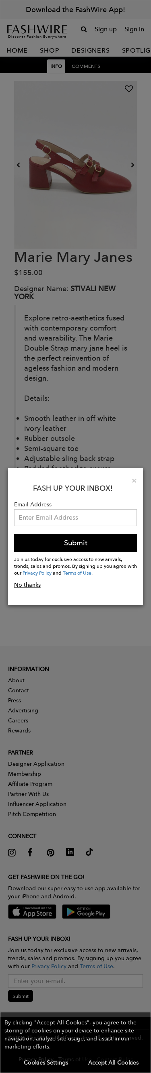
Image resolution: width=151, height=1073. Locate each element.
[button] (75, 1042)
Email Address (33, 504)
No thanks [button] (27, 584)
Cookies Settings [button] (46, 1062)
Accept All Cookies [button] (113, 1062)
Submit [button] (75, 542)
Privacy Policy (37, 572)
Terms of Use (77, 572)
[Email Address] (75, 517)
